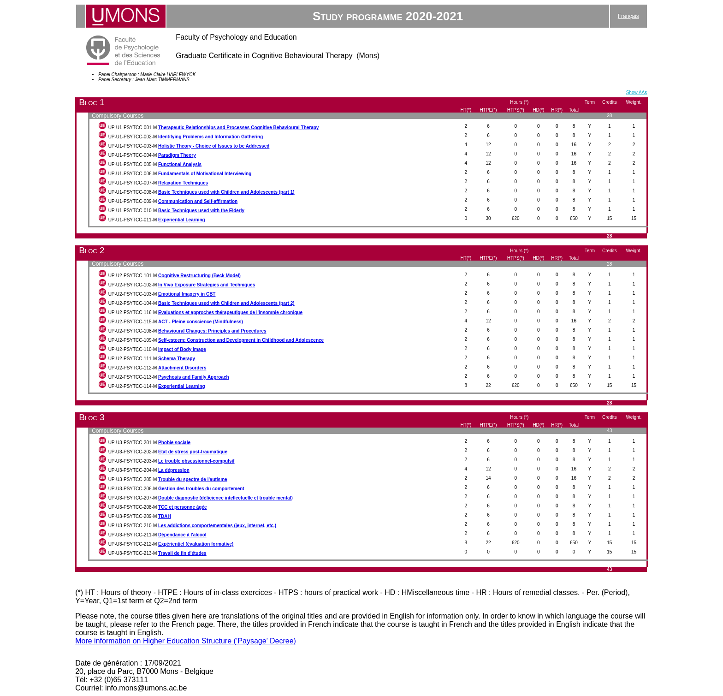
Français (628, 16)
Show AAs (636, 92)
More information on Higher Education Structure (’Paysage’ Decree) (185, 641)
